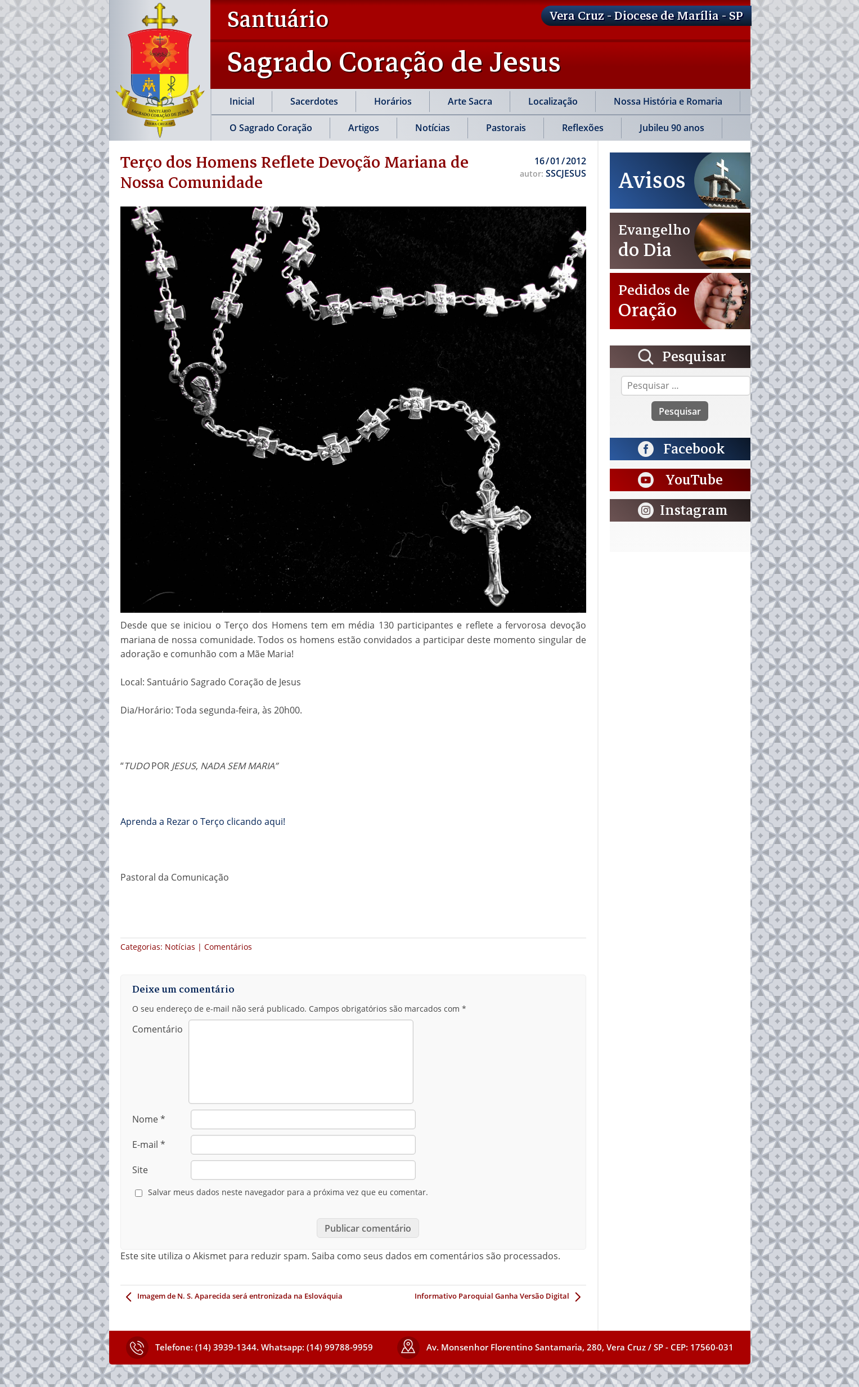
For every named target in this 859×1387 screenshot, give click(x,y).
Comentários (228, 946)
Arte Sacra (470, 101)
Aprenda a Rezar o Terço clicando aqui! (202, 821)
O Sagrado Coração (271, 128)
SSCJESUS (566, 173)
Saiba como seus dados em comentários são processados (435, 1256)
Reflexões (583, 128)
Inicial (242, 101)
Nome (148, 1119)
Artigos (363, 128)
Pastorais (506, 128)
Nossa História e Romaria (668, 101)
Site (140, 1170)
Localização (553, 101)
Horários (393, 101)
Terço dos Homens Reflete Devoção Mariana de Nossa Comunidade (294, 172)
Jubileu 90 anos (672, 128)
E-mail (148, 1144)
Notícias (432, 128)
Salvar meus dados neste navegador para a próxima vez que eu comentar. (288, 1192)
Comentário (157, 1029)
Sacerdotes (314, 101)
